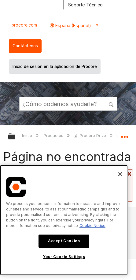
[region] (64, 220)
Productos (54, 135)
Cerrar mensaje (129, 174)
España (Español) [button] (72, 25)
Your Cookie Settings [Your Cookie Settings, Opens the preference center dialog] (64, 256)
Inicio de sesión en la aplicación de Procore (55, 66)
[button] (111, 103)
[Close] (120, 174)
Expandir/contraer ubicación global (124, 134)
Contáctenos (25, 45)
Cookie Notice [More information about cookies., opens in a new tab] (92, 225)
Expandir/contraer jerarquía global (15, 136)
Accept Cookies (64, 241)
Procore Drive (90, 135)
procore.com (24, 25)
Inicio (27, 135)
